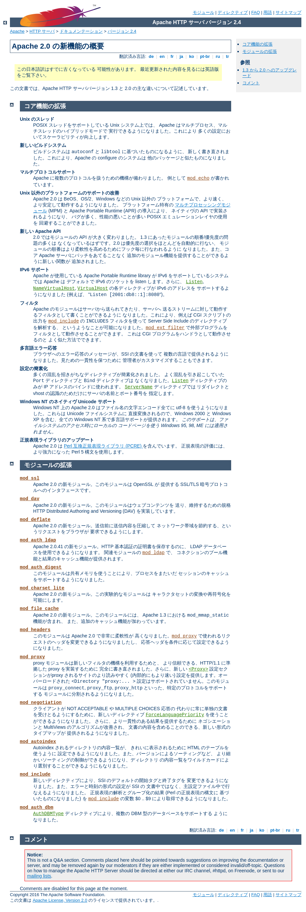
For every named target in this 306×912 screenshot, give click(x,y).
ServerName (139, 387)
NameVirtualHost (54, 288)
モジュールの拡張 (259, 51)
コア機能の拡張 (257, 44)
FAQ (255, 12)
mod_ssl (29, 478)
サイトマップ (288, 12)
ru (218, 56)
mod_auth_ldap (38, 540)
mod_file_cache (39, 608)
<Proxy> (198, 669)
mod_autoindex (38, 741)
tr (227, 56)
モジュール (203, 12)
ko (191, 56)
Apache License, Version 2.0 (60, 900)
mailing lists (39, 876)
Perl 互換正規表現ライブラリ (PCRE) (103, 446)
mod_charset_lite (42, 588)
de (151, 56)
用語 (267, 12)
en (162, 56)
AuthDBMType (48, 813)
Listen (194, 281)
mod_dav (29, 498)
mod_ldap (153, 552)
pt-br (205, 56)
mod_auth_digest (41, 567)
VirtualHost (92, 288)
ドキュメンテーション (81, 31)
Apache (17, 31)
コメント (251, 82)
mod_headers (35, 629)
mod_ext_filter (165, 327)
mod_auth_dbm (36, 807)
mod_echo (198, 178)
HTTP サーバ (42, 31)
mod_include (63, 321)
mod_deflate (35, 519)
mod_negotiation (41, 702)
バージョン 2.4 (122, 31)
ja (181, 56)
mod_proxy (184, 636)
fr (172, 56)
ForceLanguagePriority (175, 714)
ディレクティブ (233, 12)
